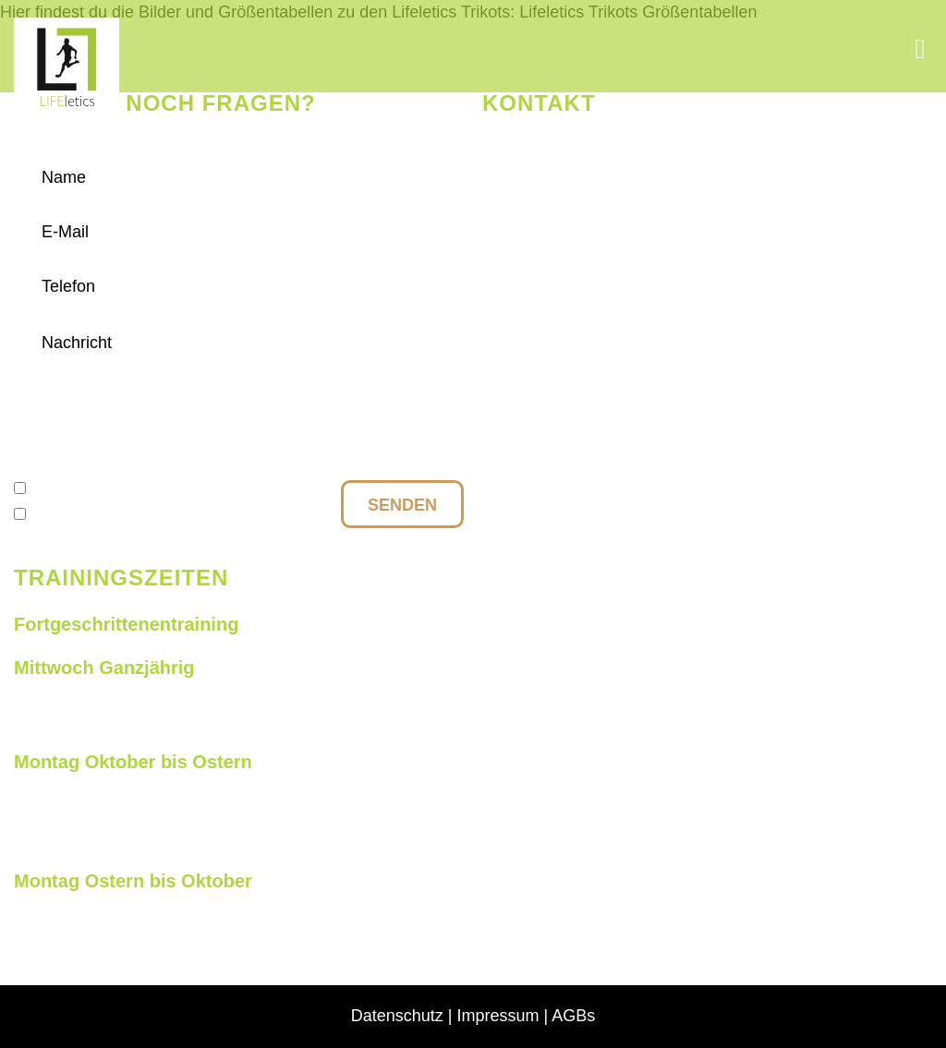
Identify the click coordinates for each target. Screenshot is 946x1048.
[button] (920, 48)
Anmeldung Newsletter (117, 514)
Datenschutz (81, 488)
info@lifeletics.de (581, 149)
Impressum (498, 1015)
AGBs (573, 1015)
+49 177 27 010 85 (589, 185)
